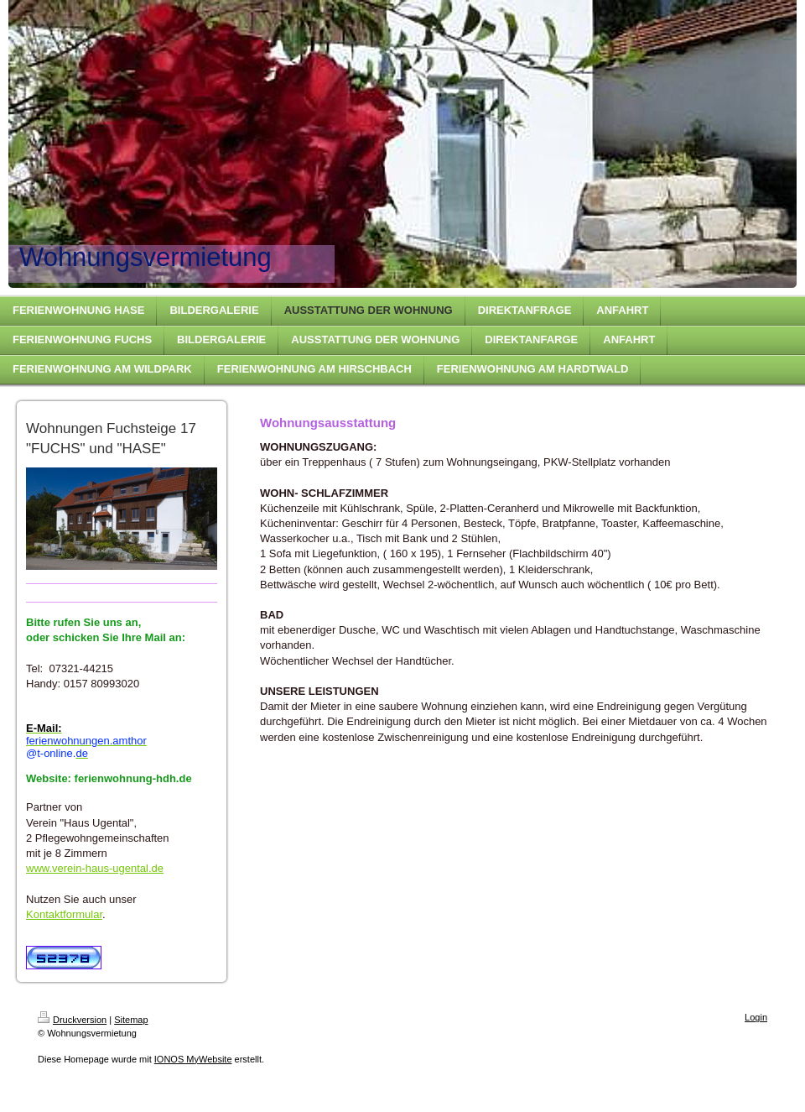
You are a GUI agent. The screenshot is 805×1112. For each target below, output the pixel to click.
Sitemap (131, 1020)
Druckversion (72, 1020)
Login (756, 1017)
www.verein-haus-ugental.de (95, 868)
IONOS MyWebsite (193, 1059)
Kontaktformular (64, 914)
